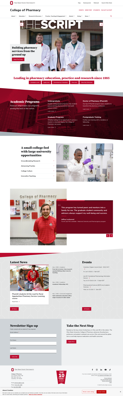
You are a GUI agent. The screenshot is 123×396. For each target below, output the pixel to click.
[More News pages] (89, 16)
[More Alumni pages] (73, 16)
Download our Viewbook (61, 82)
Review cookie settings (88, 392)
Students (96, 10)
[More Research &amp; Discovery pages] (42, 16)
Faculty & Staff (106, 10)
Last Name (13, 348)
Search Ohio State (107, 3)
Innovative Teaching (28, 176)
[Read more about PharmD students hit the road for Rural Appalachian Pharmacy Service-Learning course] (16, 302)
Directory (88, 10)
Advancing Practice (28, 166)
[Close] (120, 392)
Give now (74, 82)
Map (79, 3)
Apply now (46, 82)
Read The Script (18, 59)
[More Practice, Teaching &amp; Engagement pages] (65, 16)
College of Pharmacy (25, 10)
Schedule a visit (35, 82)
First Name (13, 340)
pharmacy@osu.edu (19, 382)
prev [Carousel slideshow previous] (22, 24)
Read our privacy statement (35, 395)
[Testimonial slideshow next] (111, 235)
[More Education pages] (25, 16)
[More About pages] (15, 16)
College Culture (26, 171)
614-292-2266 (18, 385)
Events (81, 10)
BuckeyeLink (87, 3)
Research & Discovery (35, 16)
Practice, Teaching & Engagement (55, 16)
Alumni (71, 16)
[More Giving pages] (81, 16)
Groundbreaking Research (30, 161)
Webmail (96, 3)
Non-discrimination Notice (106, 379)
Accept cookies (101, 392)
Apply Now (71, 341)
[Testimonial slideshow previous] (108, 235)
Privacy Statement (108, 378)
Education (22, 16)
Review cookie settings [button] (107, 381)
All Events (87, 309)
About (13, 16)
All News (14, 309)
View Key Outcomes (86, 82)
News (86, 16)
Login (110, 382)
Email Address (14, 332)
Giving (79, 16)
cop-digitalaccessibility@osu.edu (104, 375)
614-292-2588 (17, 387)
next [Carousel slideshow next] (101, 24)
